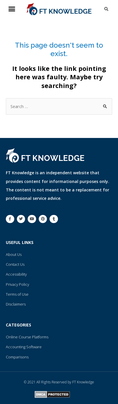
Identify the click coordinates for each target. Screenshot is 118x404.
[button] (11, 9)
